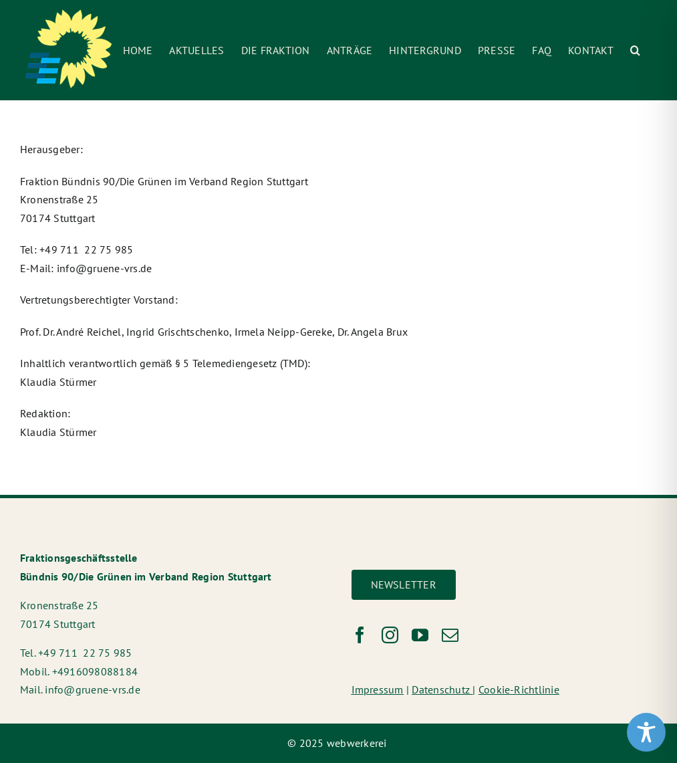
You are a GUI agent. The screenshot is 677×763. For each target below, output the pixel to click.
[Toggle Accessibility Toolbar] (646, 732)
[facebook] (360, 635)
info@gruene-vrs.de (104, 268)
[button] (635, 50)
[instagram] (390, 635)
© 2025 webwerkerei (338, 743)
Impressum (378, 689)
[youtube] (420, 635)
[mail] (450, 635)
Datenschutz (442, 689)
